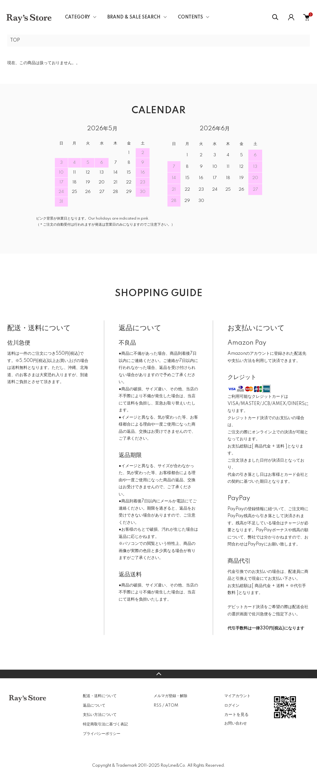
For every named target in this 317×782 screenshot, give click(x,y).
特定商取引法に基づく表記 (105, 724)
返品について (94, 705)
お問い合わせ (235, 723)
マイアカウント (237, 696)
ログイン (231, 705)
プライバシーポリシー (101, 734)
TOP (15, 40)
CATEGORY (77, 17)
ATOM (171, 705)
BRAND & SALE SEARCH (134, 17)
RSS (157, 705)
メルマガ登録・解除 (170, 696)
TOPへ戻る (158, 674)
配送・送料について (100, 696)
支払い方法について (100, 715)
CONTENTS (190, 17)
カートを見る (236, 714)
